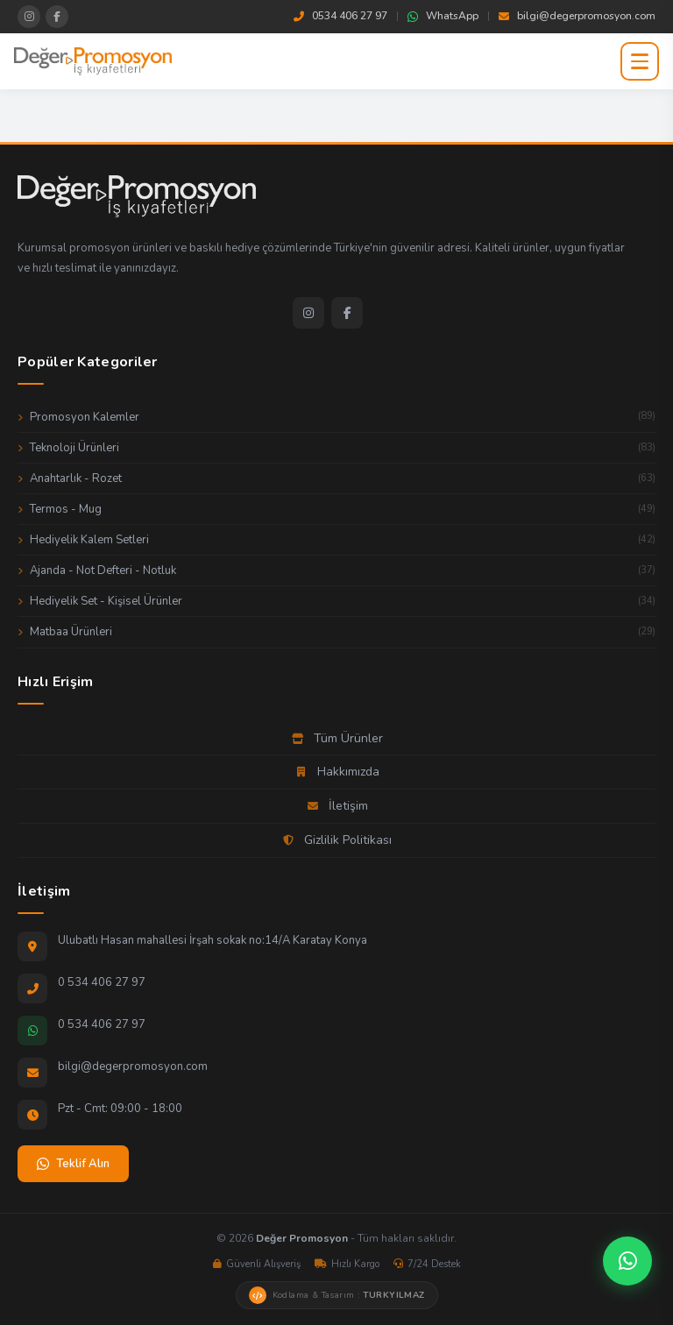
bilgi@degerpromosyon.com (577, 16)
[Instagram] (308, 313)
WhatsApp (442, 16)
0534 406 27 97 (340, 16)
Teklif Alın (73, 1164)
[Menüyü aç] (639, 61)
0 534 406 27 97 (101, 982)
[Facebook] (347, 313)
